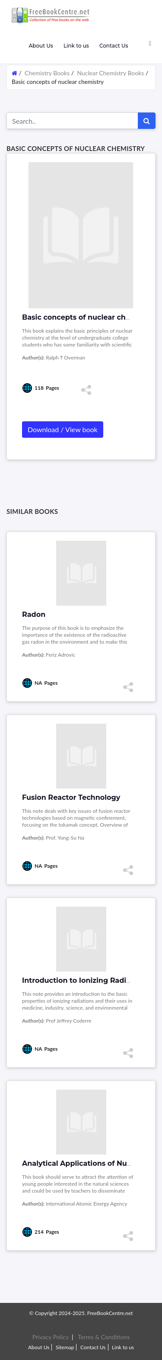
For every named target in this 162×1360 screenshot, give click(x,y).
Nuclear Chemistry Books (110, 73)
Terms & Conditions (104, 1337)
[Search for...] (72, 120)
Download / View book (63, 429)
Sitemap (65, 1347)
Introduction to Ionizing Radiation (83, 980)
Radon (33, 614)
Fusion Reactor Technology (71, 797)
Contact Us (113, 45)
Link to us (76, 45)
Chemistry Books (47, 73)
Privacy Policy (50, 1337)
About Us (41, 45)
